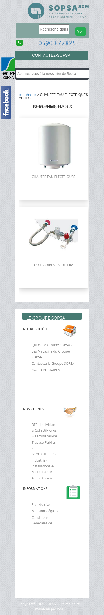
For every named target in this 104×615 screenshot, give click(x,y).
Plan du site (41, 504)
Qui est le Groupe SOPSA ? (52, 345)
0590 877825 (57, 43)
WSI (59, 609)
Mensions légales (45, 511)
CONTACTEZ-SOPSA (51, 55)
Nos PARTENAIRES (46, 370)
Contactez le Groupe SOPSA (53, 363)
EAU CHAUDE (27, 95)
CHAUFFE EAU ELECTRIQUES (53, 176)
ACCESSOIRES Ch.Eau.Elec (53, 265)
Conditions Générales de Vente (42, 523)
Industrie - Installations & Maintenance (43, 466)
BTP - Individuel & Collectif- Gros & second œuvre (44, 430)
